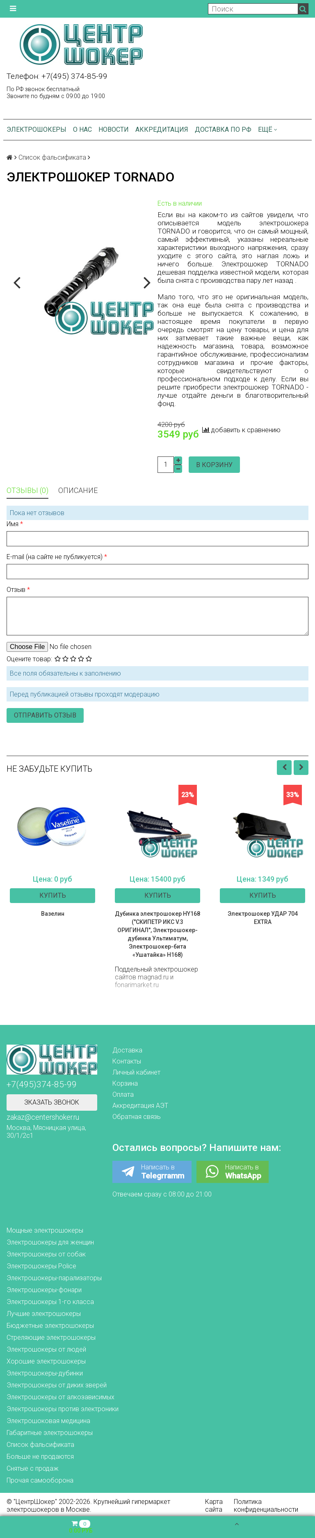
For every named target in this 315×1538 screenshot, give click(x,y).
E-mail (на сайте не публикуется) (55, 557)
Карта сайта (214, 1505)
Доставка (127, 1050)
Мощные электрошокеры (45, 1230)
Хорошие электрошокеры (46, 1361)
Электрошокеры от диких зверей (57, 1385)
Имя (13, 524)
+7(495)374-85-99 (42, 1084)
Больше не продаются (40, 1456)
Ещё (267, 129)
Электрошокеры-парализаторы (54, 1278)
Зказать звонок (51, 1102)
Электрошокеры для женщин (50, 1242)
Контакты (126, 1061)
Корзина (125, 1083)
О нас (82, 129)
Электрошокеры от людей (46, 1349)
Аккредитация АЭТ (140, 1105)
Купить (52, 895)
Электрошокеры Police (41, 1266)
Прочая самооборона (40, 1480)
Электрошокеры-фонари (44, 1290)
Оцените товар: (29, 659)
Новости (113, 129)
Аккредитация (161, 129)
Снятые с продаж (33, 1468)
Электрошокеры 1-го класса (50, 1302)
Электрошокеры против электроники (63, 1409)
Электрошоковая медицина (48, 1421)
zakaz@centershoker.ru (43, 1117)
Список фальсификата (52, 157)
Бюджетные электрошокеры (50, 1325)
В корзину (214, 465)
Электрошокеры (36, 129)
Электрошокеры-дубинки (45, 1373)
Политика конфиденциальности (266, 1505)
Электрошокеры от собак (46, 1254)
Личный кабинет (136, 1072)
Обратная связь (136, 1117)
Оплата (123, 1094)
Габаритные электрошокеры (50, 1433)
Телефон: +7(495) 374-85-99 (57, 76)
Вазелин (52, 913)
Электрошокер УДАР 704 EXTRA (263, 917)
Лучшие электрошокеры (44, 1314)
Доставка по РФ (223, 129)
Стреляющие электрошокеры (51, 1337)
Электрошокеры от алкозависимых (60, 1397)
